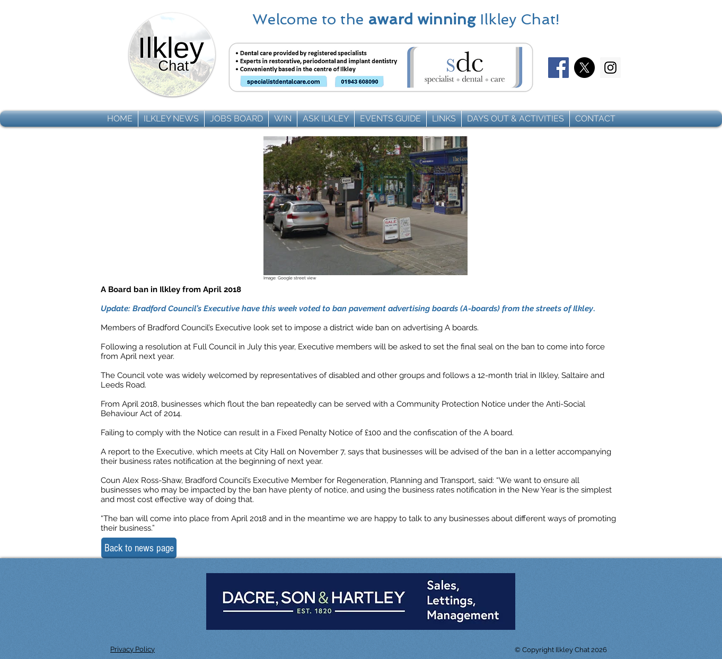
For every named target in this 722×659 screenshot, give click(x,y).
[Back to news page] (139, 548)
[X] (584, 67)
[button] (171, 119)
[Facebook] (558, 67)
